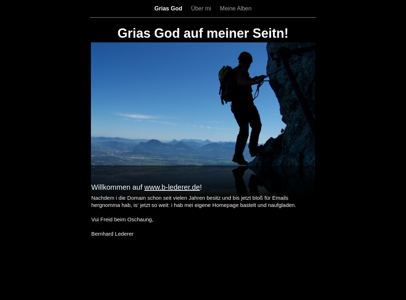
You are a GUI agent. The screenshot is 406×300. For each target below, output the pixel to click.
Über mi (202, 8)
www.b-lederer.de (172, 187)
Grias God (169, 8)
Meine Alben (236, 8)
